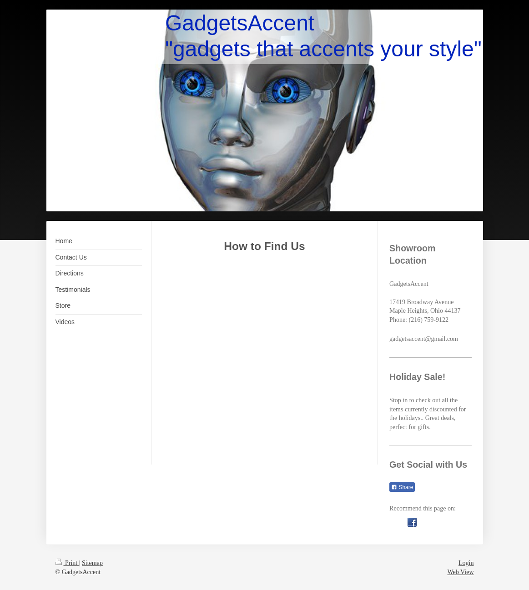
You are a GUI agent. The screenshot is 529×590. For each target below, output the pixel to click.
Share (402, 487)
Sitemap (92, 563)
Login (466, 563)
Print (67, 563)
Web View (460, 572)
